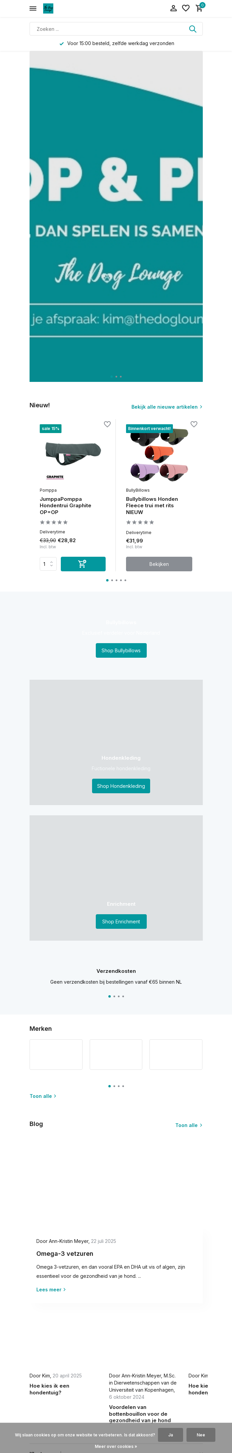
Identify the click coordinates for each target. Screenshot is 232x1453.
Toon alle (43, 1096)
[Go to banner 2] (116, 742)
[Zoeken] (116, 29)
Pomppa (48, 490)
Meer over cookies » (116, 1446)
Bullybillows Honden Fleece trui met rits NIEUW (152, 505)
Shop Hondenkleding (121, 786)
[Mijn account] (173, 8)
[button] (111, 376)
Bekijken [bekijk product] (159, 564)
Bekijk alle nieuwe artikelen (164, 407)
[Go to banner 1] (116, 636)
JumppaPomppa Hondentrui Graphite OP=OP (65, 505)
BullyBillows (138, 490)
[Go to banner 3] (116, 878)
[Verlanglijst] (186, 8)
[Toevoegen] (83, 564)
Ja (170, 1434)
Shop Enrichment (121, 921)
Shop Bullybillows (121, 650)
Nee (201, 1434)
